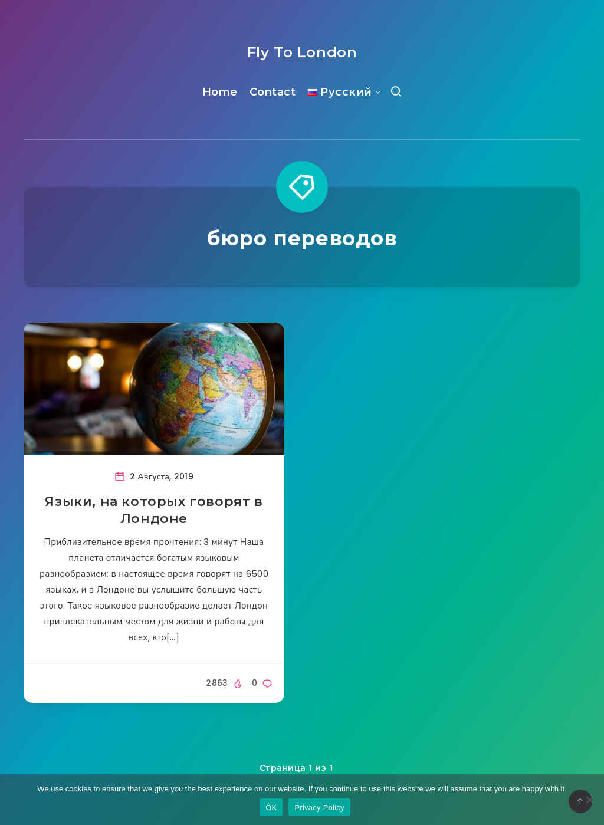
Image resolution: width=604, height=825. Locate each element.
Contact (273, 92)
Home (220, 92)
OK (271, 807)
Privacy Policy (319, 807)
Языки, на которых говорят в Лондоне (153, 510)
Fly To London (302, 52)
